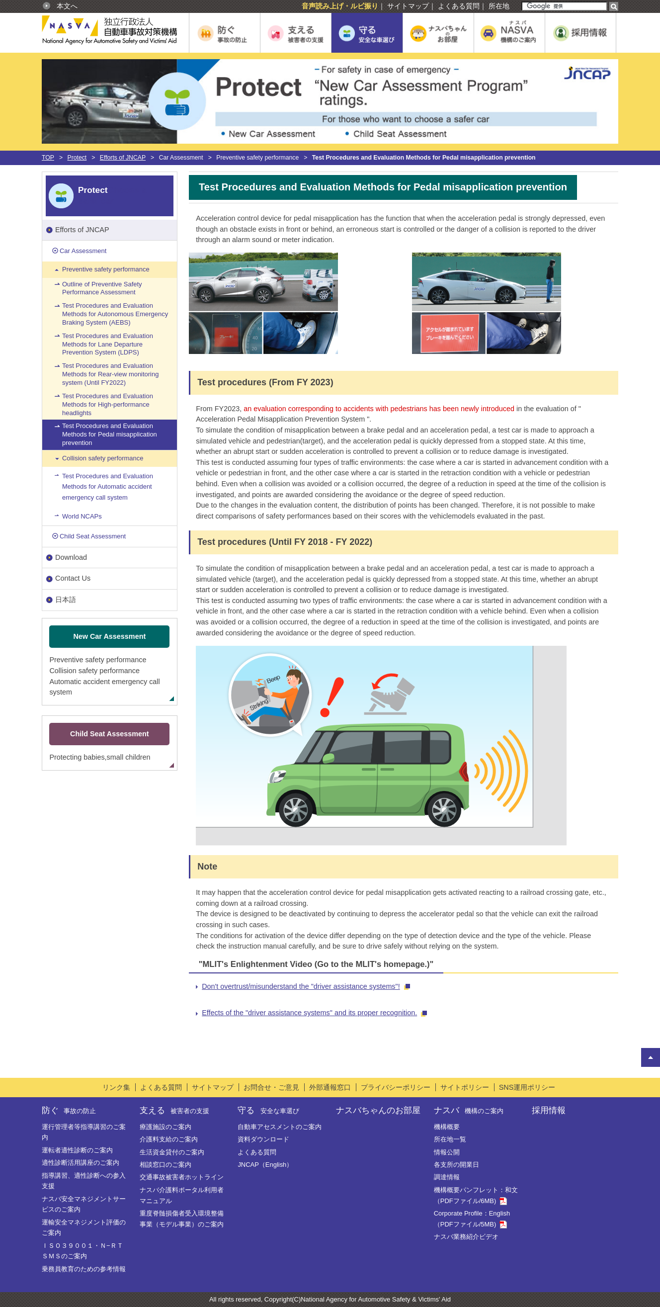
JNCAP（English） (265, 1164)
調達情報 (447, 1177)
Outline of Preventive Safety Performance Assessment (102, 288)
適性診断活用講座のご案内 (80, 1162)
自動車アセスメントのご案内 (280, 1127)
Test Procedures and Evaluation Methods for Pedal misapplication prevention (109, 434)
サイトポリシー (464, 1087)
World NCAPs (82, 516)
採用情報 (549, 1110)
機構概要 (447, 1127)
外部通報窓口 (330, 1087)
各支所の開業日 (456, 1164)
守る (268, 1110)
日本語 (65, 600)
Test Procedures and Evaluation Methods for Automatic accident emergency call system (107, 486)
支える (174, 1110)
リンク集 (116, 1087)
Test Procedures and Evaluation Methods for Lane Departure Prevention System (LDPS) (107, 344)
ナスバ (468, 1110)
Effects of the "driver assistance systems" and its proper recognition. (314, 1013)
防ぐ (69, 1110)
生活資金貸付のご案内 (172, 1152)
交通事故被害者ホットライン (182, 1177)
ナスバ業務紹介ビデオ (466, 1236)
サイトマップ (408, 6)
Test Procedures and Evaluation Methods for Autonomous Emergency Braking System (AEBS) (115, 314)
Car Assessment (83, 251)
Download (71, 557)
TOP (48, 157)
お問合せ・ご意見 (271, 1087)
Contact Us (72, 578)
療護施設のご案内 (165, 1127)
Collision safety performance (102, 458)
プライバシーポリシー (395, 1087)
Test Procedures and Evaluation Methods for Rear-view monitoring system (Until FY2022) (110, 374)
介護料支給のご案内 (169, 1139)
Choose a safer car (112, 195)
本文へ (67, 6)
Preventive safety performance (106, 269)
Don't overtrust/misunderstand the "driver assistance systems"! (306, 986)
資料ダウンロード (263, 1139)
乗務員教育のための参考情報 (84, 1269)
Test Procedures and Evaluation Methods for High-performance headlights (107, 404)
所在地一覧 (450, 1139)
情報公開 (447, 1152)
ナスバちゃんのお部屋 (378, 1110)
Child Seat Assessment (93, 536)
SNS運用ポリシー (527, 1087)
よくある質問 (459, 6)
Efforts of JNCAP (123, 157)
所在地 (499, 6)
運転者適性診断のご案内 (77, 1150)
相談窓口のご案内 (165, 1164)
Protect (77, 157)
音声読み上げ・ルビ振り (340, 6)
